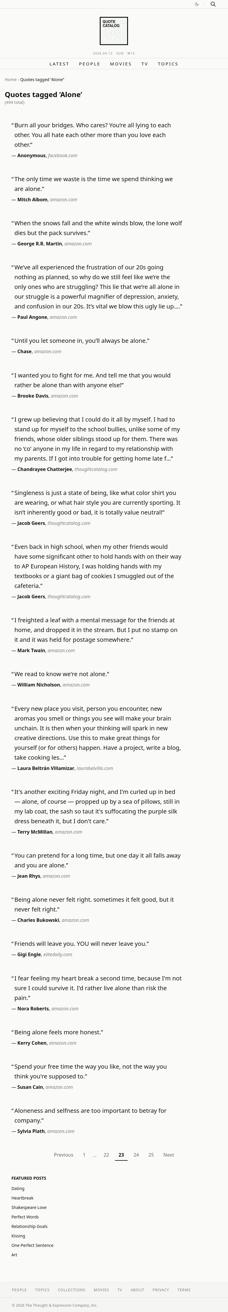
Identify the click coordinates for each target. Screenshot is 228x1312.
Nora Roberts (33, 1008)
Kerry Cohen (32, 1043)
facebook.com (62, 155)
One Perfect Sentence (32, 1245)
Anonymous (32, 155)
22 (106, 1155)
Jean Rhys (29, 876)
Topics (168, 64)
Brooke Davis (33, 396)
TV (144, 64)
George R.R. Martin (40, 243)
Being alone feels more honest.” (58, 1032)
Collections (72, 1289)
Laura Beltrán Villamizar (46, 768)
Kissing (18, 1236)
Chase (25, 351)
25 (151, 1155)
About (137, 1289)
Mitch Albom (33, 199)
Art (14, 1255)
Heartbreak (22, 1198)
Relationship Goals (29, 1226)
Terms (184, 1289)
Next (168, 1155)
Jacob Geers (31, 523)
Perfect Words (25, 1217)
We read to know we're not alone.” (61, 674)
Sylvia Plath (31, 1131)
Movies (121, 64)
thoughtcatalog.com (96, 469)
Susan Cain (30, 1087)
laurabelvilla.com (95, 768)
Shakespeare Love (28, 1207)
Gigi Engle (29, 954)
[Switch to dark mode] (196, 4)
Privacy (161, 1289)
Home (11, 79)
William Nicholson (39, 684)
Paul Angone (32, 317)
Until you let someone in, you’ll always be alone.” (81, 341)
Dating (17, 1188)
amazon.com (63, 199)
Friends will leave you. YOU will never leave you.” (81, 944)
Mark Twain (31, 650)
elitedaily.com (57, 954)
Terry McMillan (35, 832)
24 (136, 1155)
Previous (63, 1155)
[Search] (213, 4)
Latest (60, 64)
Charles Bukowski (38, 920)
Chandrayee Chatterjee (45, 469)
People (89, 64)
